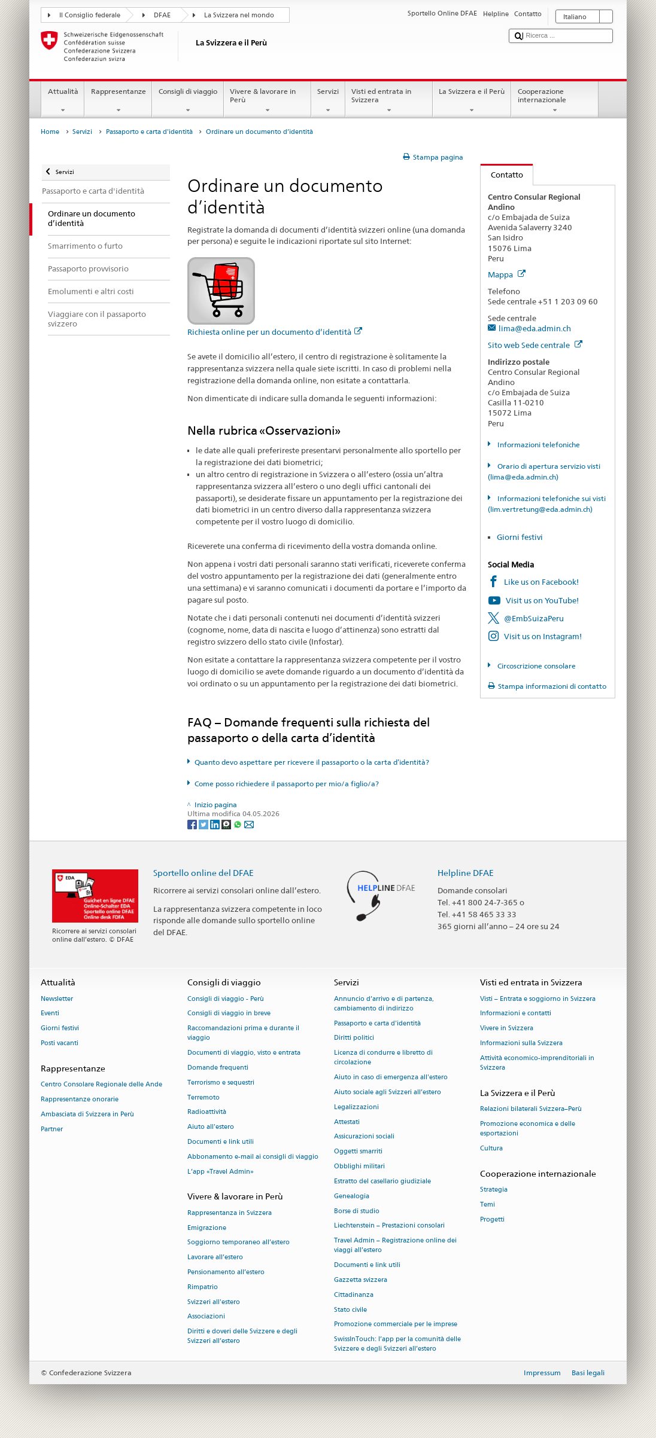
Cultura (491, 1148)
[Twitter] (204, 823)
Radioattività (206, 1112)
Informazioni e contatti (515, 1014)
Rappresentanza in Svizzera (229, 1213)
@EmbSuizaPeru (534, 618)
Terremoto (203, 1097)
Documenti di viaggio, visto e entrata (243, 1053)
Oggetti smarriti (358, 1152)
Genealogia (351, 1196)
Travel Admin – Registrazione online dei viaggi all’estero (395, 1245)
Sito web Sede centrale (535, 345)
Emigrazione (206, 1228)
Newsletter (57, 999)
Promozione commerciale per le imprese (395, 1325)
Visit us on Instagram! (543, 636)
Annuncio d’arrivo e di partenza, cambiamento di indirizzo (384, 1003)
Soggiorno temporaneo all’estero (238, 1243)
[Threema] (227, 823)
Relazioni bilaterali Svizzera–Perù (531, 1109)
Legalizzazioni (356, 1107)
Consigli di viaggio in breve (229, 1014)
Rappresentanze (118, 101)
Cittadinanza (353, 1295)
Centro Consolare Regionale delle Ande (101, 1084)
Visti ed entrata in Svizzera (389, 101)
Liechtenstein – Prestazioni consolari (389, 1226)
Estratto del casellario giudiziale (382, 1181)
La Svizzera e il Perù (472, 101)
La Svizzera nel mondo (239, 15)
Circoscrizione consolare (536, 665)
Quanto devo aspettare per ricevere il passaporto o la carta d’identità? (312, 762)
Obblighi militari (359, 1166)
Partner (52, 1129)
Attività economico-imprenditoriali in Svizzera (537, 1062)
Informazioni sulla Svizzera (521, 1043)
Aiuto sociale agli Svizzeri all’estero (387, 1092)
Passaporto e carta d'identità (149, 132)
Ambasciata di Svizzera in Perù (87, 1114)
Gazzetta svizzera (360, 1280)
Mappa (507, 274)
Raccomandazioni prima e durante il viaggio (243, 1033)
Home (50, 132)
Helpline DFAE (466, 873)
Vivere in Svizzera (506, 1029)
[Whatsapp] (238, 823)
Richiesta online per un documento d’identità (274, 332)
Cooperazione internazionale (555, 101)
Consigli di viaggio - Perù (225, 999)
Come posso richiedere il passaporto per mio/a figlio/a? (287, 783)
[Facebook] (193, 823)
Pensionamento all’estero (226, 1272)
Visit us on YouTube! (542, 600)
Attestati (347, 1122)
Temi (487, 1204)
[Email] (249, 823)
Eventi (50, 1014)
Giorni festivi (520, 537)
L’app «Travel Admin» (220, 1172)
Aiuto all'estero (210, 1127)
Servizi (328, 101)
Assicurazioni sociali (364, 1137)
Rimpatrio (202, 1287)
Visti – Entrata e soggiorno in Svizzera (538, 999)
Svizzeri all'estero (213, 1302)
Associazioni (206, 1317)
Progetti (492, 1219)
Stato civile (350, 1310)
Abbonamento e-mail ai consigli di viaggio (252, 1157)
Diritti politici (354, 1038)
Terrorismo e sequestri (220, 1082)
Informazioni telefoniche (538, 444)
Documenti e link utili (220, 1142)
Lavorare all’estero (215, 1258)
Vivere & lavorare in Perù (267, 101)
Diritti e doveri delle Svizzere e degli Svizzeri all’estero (242, 1336)
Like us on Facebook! (541, 582)
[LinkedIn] (215, 823)
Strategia (494, 1189)
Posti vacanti (59, 1043)
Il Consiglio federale (89, 15)
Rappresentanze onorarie (80, 1099)
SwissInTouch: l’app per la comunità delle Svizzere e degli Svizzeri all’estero (397, 1344)
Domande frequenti (217, 1067)
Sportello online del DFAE (203, 873)
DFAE (162, 15)
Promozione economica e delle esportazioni (527, 1128)
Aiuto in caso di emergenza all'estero (391, 1078)
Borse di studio (356, 1211)
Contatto (502, 174)
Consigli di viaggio (188, 101)
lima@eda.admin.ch (535, 328)
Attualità (63, 101)
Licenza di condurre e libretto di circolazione (383, 1058)
